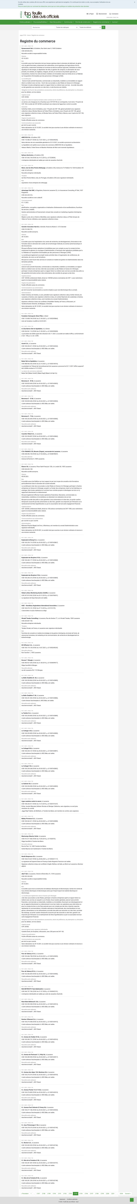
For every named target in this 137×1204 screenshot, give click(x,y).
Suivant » (128, 1193)
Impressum (62, 1199)
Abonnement (101, 14)
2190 (54, 1193)
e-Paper (90, 14)
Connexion (113, 14)
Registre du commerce (38, 35)
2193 (70, 1193)
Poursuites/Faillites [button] (40, 22)
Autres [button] (114, 22)
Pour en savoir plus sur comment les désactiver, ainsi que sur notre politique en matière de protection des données (53, 6)
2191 (59, 1193)
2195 (80, 1193)
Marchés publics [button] (55, 22)
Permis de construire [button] (82, 22)
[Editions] (90, 27)
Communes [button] (68, 22)
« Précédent (24, 1193)
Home (29, 35)
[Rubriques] (66, 27)
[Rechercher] (103, 27)
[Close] (134, 2)
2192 (64, 1193)
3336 (121, 1193)
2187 (38, 1193)
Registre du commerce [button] (101, 22)
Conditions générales (72, 1199)
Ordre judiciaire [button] (25, 22)
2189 (49, 1193)
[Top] (132, 1200)
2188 (43, 1193)
